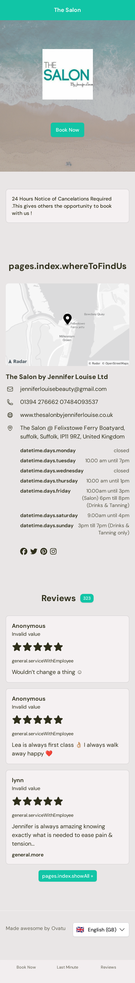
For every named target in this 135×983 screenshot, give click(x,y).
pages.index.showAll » (67, 876)
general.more (28, 854)
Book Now (67, 130)
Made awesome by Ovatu (36, 928)
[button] (101, 929)
